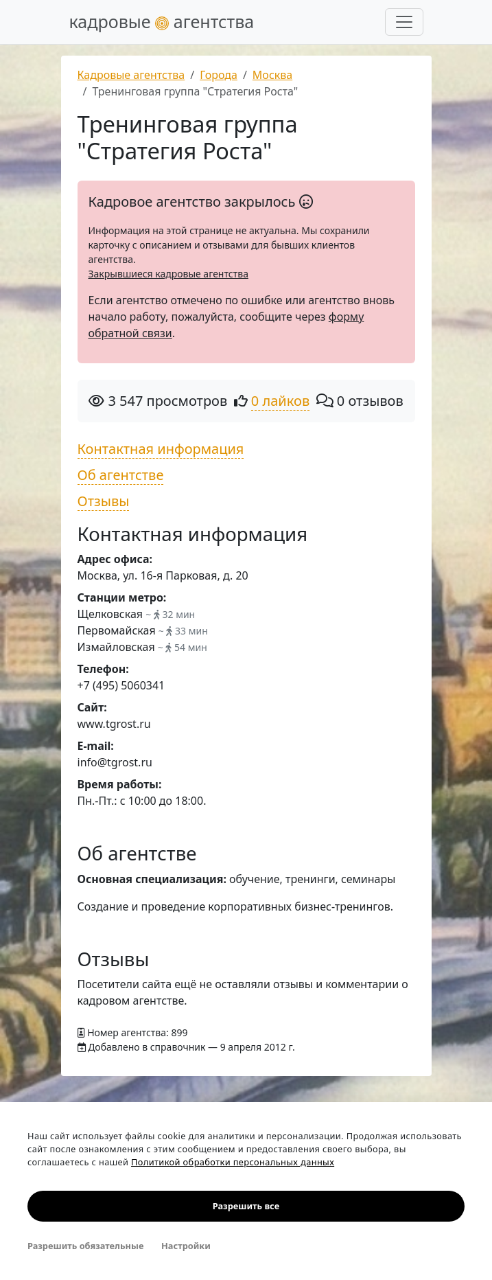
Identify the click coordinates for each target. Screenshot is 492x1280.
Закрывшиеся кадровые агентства (168, 273)
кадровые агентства (162, 21)
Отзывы (104, 501)
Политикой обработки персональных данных (232, 1162)
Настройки (186, 1245)
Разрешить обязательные (85, 1245)
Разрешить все (246, 1206)
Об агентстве (121, 475)
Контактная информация (161, 448)
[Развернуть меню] (404, 22)
